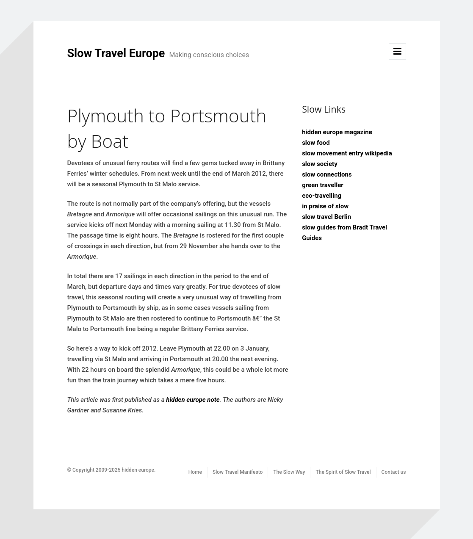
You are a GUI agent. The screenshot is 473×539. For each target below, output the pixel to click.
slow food (316, 142)
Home (195, 472)
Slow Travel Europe (158, 53)
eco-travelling (321, 195)
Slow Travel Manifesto (238, 472)
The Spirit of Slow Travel (343, 472)
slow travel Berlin (326, 217)
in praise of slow (325, 206)
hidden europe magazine (337, 132)
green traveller (322, 185)
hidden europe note (192, 400)
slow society (319, 164)
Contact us (394, 472)
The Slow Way (289, 472)
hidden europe (138, 470)
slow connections (327, 174)
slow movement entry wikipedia (347, 153)
